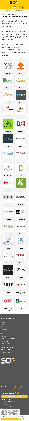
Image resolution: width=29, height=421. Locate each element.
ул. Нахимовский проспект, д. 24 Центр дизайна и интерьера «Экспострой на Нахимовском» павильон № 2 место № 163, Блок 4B (9, 404)
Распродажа (4, 341)
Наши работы (5, 343)
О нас (2, 322)
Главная (3, 14)
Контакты (4, 336)
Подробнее (3, 416)
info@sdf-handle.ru (5, 349)
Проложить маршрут (14, 396)
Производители (5, 329)
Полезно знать (5, 334)
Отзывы (3, 331)
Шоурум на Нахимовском (8, 338)
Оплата (3, 324)
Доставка (4, 327)
